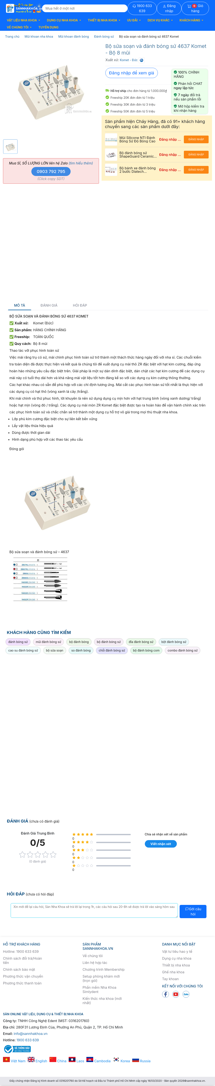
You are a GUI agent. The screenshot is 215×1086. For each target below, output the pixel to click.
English (37, 1061)
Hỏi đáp (80, 305)
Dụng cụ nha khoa (176, 958)
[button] (23, 20)
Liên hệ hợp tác (95, 962)
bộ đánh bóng (79, 642)
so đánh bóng (81, 650)
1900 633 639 (142, 8)
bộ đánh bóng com (146, 650)
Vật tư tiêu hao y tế (177, 951)
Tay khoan (170, 979)
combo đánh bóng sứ (183, 650)
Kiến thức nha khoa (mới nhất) (102, 1000)
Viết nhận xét (160, 844)
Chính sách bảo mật (19, 969)
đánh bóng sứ (18, 642)
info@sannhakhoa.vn (31, 1033)
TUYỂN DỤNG (48, 27)
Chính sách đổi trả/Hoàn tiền (22, 960)
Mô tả (19, 305)
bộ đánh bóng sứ (109, 642)
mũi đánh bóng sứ (48, 642)
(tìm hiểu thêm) (81, 163)
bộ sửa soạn (54, 650)
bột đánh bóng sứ (173, 642)
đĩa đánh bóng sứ (141, 642)
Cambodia (98, 1061)
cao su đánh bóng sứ (23, 650)
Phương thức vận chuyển (23, 976)
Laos (76, 1061)
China (58, 1061)
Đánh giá (49, 305)
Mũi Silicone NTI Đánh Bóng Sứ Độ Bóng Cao (137, 139)
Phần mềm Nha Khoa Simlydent (99, 989)
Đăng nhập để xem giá (131, 72)
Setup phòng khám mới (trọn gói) (101, 978)
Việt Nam (14, 1061)
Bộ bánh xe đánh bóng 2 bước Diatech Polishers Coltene (137, 171)
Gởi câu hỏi (193, 911)
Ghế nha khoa (173, 972)
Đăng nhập (169, 8)
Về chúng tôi (93, 956)
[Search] (85, 8)
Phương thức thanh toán (22, 983)
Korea (121, 1061)
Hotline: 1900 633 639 (21, 951)
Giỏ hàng (195, 8)
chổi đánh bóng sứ (112, 650)
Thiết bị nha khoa (176, 965)
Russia (141, 1061)
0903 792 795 (51, 171)
